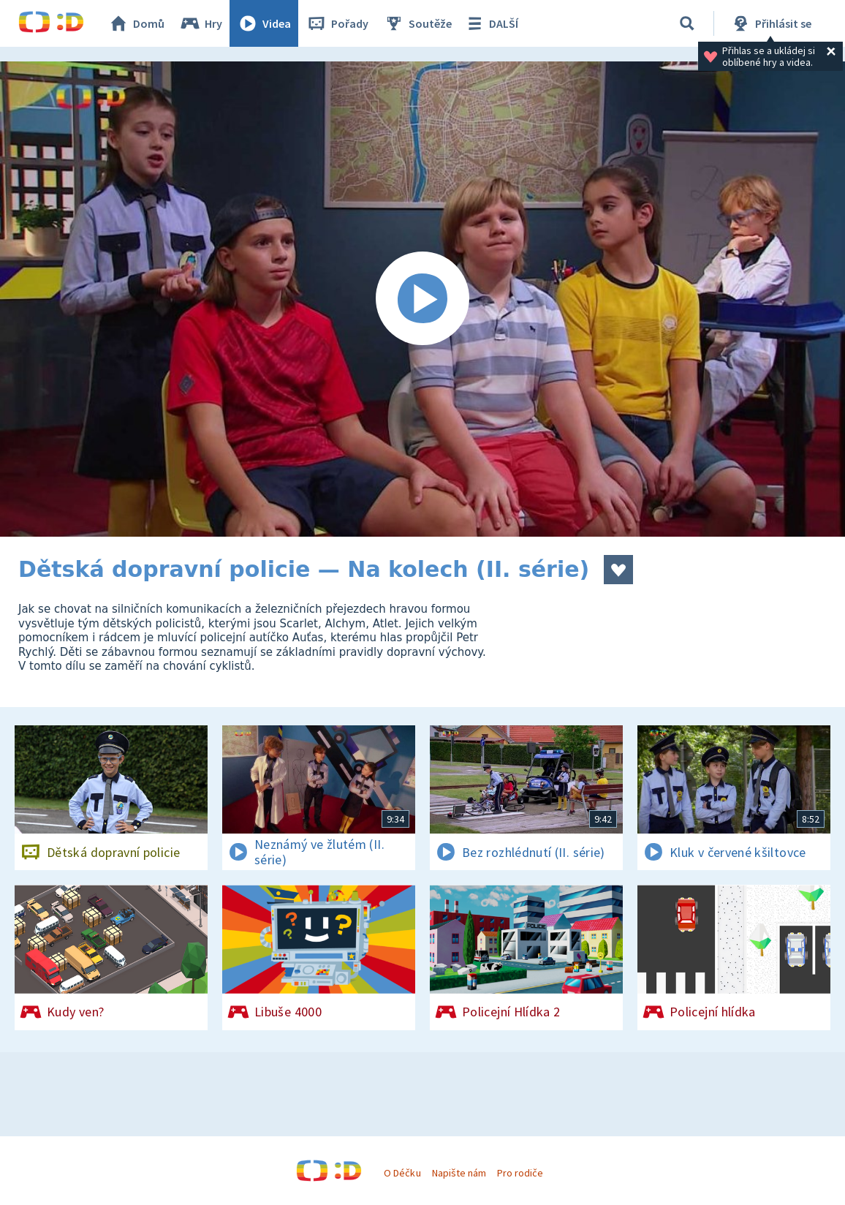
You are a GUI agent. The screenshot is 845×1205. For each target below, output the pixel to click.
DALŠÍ (490, 23)
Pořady (337, 23)
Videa (264, 23)
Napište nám (459, 1172)
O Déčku (402, 1172)
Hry (200, 23)
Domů (135, 23)
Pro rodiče (520, 1172)
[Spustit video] (422, 299)
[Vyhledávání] (687, 23)
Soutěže (417, 23)
